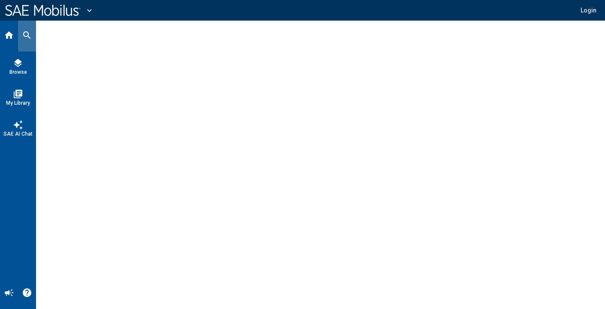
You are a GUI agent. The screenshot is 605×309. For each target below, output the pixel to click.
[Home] (9, 36)
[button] (588, 10)
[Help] (27, 293)
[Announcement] (9, 293)
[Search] (27, 36)
